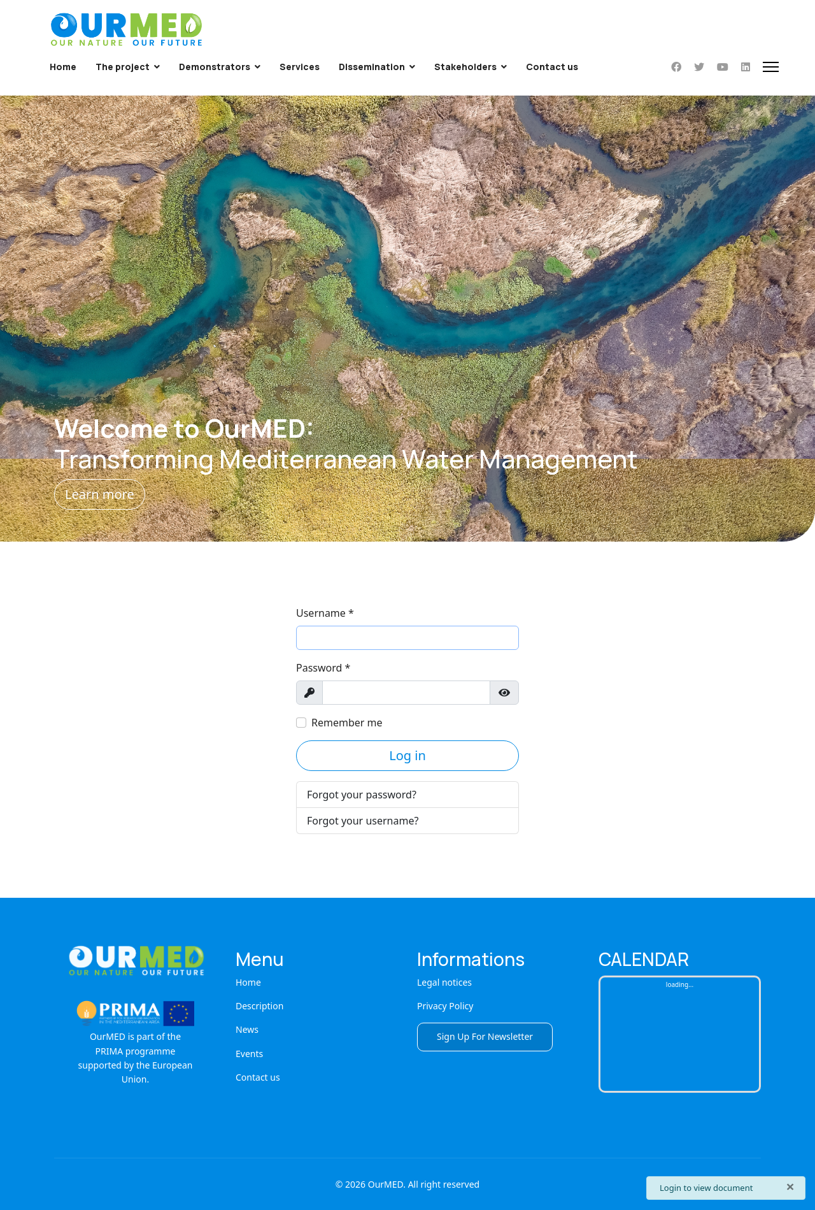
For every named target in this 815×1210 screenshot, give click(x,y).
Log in (407, 755)
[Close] (790, 1186)
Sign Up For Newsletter (485, 1036)
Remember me (347, 723)
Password (323, 668)
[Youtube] (722, 67)
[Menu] (771, 67)
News (247, 1029)
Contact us (552, 67)
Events (249, 1054)
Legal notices (444, 982)
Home (63, 67)
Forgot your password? (361, 795)
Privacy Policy (445, 1006)
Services (300, 67)
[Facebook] (676, 67)
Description (259, 1006)
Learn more (99, 494)
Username (325, 613)
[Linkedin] (745, 67)
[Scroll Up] (784, 1160)
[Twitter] (699, 67)
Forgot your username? (362, 821)
